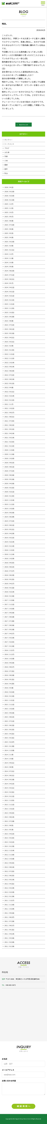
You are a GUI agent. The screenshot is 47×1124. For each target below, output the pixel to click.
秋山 (6, 173)
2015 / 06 (7, 725)
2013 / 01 (7, 846)
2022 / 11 (7, 358)
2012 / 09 (7, 863)
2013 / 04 (7, 834)
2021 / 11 (7, 404)
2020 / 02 (7, 491)
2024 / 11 (7, 258)
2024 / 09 (7, 266)
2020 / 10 (7, 458)
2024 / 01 (7, 300)
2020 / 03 (7, 487)
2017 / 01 (7, 646)
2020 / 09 (7, 462)
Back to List (23, 124)
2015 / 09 (7, 713)
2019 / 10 (7, 508)
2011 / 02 (7, 942)
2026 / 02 (7, 195)
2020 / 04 (7, 483)
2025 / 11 (7, 208)
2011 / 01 (7, 946)
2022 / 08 (7, 371)
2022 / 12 (7, 354)
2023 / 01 (7, 350)
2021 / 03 (7, 437)
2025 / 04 (7, 237)
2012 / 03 (7, 888)
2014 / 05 (7, 779)
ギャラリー (8, 140)
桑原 (6, 165)
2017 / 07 (7, 621)
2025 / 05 (7, 233)
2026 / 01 (7, 200)
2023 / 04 (7, 337)
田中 (6, 169)
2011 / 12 (7, 900)
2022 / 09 (7, 366)
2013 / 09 (7, 813)
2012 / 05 (7, 879)
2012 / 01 (7, 896)
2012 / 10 (7, 858)
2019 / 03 (7, 537)
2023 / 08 (7, 321)
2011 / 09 (7, 913)
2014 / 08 (7, 767)
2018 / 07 (7, 571)
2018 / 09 (7, 562)
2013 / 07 (7, 821)
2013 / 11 (7, 804)
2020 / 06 (7, 475)
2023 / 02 (7, 346)
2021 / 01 (7, 446)
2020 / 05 (7, 479)
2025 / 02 (7, 245)
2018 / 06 (7, 575)
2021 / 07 (7, 421)
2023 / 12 (7, 304)
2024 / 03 (7, 291)
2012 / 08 (7, 867)
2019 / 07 (7, 521)
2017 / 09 (7, 612)
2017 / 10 (7, 608)
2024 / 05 (7, 283)
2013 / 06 (7, 825)
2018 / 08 (7, 567)
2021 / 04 (7, 433)
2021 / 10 (7, 408)
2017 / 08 (7, 617)
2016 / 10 (7, 658)
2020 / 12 (7, 450)
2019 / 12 (7, 500)
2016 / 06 (7, 675)
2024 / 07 (7, 275)
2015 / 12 (7, 700)
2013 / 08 (7, 817)
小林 (6, 160)
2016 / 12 (7, 650)
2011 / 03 (7, 938)
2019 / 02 (7, 542)
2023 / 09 (7, 316)
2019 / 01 (7, 546)
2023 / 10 (7, 312)
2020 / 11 (7, 454)
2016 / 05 (7, 679)
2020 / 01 (7, 496)
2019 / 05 (7, 529)
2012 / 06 (7, 875)
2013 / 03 (7, 838)
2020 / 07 (7, 471)
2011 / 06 (7, 925)
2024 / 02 (7, 296)
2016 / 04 (7, 683)
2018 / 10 (7, 558)
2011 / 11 (7, 904)
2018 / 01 (7, 596)
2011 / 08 (7, 917)
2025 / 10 (7, 212)
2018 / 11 (7, 554)
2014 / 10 (7, 758)
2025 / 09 (7, 216)
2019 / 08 (7, 517)
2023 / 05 (7, 333)
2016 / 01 (7, 696)
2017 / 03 (7, 637)
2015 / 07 (7, 721)
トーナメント (9, 144)
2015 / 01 (7, 746)
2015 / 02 (7, 742)
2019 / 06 (7, 525)
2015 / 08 (7, 717)
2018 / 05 (7, 579)
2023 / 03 (7, 341)
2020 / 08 (7, 467)
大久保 (6, 152)
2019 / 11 (7, 504)
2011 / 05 (7, 929)
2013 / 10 (7, 808)
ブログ (6, 148)
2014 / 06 (7, 775)
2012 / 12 (7, 850)
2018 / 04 (7, 583)
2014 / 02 (7, 792)
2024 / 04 (7, 287)
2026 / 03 (7, 191)
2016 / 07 (7, 671)
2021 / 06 (7, 425)
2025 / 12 (7, 204)
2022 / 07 (7, 375)
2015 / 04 (7, 733)
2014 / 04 (7, 783)
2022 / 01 (7, 400)
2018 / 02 (7, 592)
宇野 (6, 156)
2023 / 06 (7, 329)
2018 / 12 (7, 550)
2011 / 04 (7, 934)
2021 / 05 (7, 429)
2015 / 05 (7, 729)
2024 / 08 (7, 270)
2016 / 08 (7, 667)
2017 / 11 (7, 604)
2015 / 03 (7, 738)
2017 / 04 (7, 633)
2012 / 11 (7, 854)
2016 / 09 (7, 663)
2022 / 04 (7, 387)
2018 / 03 (7, 587)
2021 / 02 (7, 442)
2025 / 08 (7, 221)
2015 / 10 (7, 708)
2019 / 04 (7, 533)
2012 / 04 (7, 884)
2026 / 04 (7, 187)
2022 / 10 (7, 362)
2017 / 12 (7, 600)
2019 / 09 (7, 512)
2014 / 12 (7, 750)
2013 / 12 (7, 800)
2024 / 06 (7, 279)
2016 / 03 (7, 688)
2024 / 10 (7, 262)
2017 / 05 (7, 629)
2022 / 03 (7, 391)
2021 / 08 (7, 416)
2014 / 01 (7, 796)
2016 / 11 (7, 654)
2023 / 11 (7, 308)
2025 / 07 (7, 225)
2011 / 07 (7, 921)
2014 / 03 (7, 788)
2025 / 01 (7, 250)
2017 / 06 (7, 625)
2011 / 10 (7, 909)
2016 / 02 (7, 692)
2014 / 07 (7, 771)
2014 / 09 (7, 763)
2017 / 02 (7, 642)
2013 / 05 (7, 829)
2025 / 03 (7, 241)
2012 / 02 (7, 892)
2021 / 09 (7, 412)
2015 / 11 (7, 704)
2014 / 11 (7, 754)
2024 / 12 (7, 254)
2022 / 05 (7, 383)
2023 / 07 (7, 325)
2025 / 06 (7, 229)
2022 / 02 (7, 396)
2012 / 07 (7, 871)
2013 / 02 (7, 842)
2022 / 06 (7, 379)
